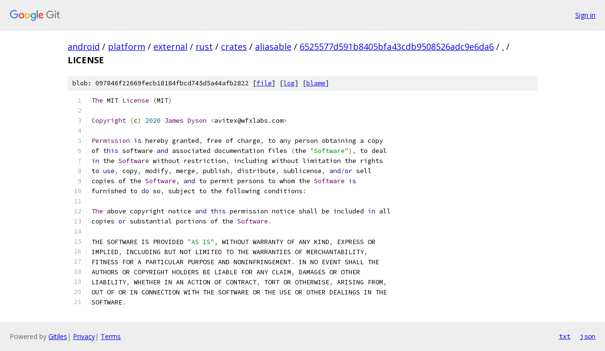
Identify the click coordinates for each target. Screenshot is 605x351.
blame (316, 83)
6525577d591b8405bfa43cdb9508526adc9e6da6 (397, 46)
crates (234, 46)
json (587, 336)
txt (564, 336)
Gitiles (57, 336)
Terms (111, 336)
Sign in (585, 15)
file (264, 83)
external (170, 46)
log (289, 83)
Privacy (84, 336)
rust (204, 46)
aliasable (273, 46)
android (84, 46)
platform (126, 46)
